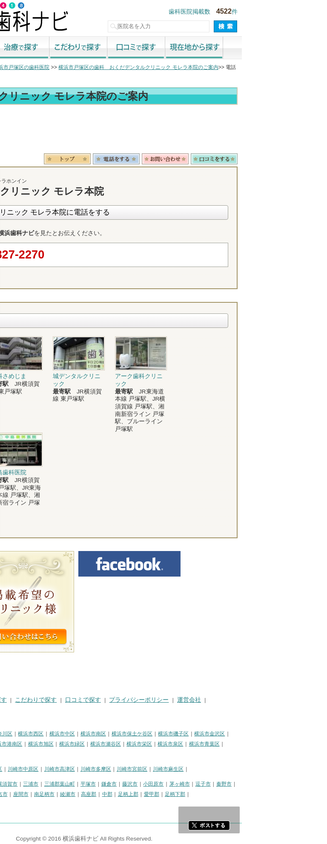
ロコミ (299, 158)
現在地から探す (279, 48)
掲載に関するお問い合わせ (40, 710)
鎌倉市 (194, 784)
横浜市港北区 (19, 744)
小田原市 (238, 784)
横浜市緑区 (157, 744)
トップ (12, 67)
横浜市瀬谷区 (190, 744)
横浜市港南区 (92, 744)
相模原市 (66, 784)
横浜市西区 (116, 734)
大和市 (32, 794)
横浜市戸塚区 (55, 744)
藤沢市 (215, 784)
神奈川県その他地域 (27, 784)
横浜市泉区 (255, 744)
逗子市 (288, 784)
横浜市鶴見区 (41, 734)
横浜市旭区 (126, 744)
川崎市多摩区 (181, 769)
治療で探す (106, 48)
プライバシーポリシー (224, 700)
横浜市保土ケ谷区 (217, 734)
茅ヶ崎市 (265, 784)
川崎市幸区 (74, 769)
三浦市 (115, 784)
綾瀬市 (153, 794)
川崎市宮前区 (217, 769)
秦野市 (309, 784)
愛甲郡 (236, 794)
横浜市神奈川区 (80, 734)
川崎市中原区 (108, 769)
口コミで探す (221, 48)
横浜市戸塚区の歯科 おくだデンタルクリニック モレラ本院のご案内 (223, 67)
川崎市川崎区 (41, 769)
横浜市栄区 (224, 744)
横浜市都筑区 (19, 755)
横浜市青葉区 (289, 744)
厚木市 (12, 794)
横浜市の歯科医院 (49, 67)
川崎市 (12, 769)
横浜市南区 (178, 734)
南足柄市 (129, 794)
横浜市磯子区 (258, 734)
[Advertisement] (163, 130)
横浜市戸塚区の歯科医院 (106, 67)
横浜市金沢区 (294, 734)
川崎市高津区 (144, 769)
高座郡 (173, 794)
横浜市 (12, 734)
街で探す (48, 48)
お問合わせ (250, 158)
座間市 (106, 794)
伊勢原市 (56, 794)
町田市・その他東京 (27, 805)
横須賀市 (92, 784)
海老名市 (82, 794)
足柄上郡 (213, 794)
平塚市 (173, 784)
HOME (13, 700)
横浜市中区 (147, 734)
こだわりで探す (163, 48)
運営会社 (274, 700)
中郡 (192, 794)
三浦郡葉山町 (144, 784)
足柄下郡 (260, 794)
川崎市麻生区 (253, 769)
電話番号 (201, 158)
